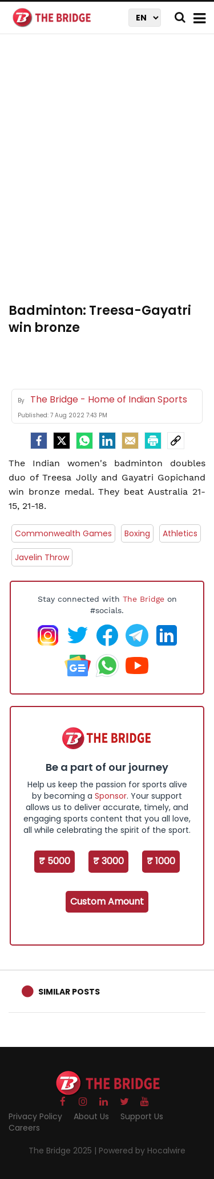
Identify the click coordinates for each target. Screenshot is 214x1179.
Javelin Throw (42, 557)
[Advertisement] (107, 175)
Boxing (137, 533)
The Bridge (143, 598)
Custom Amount (107, 901)
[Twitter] (61, 440)
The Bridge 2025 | (64, 1150)
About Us (91, 1116)
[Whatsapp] (84, 440)
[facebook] (38, 440)
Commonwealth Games (63, 533)
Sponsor (111, 796)
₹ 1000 (161, 861)
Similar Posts (69, 991)
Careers (24, 1127)
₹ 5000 (54, 861)
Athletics (180, 533)
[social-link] (175, 440)
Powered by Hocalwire (142, 1150)
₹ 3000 (108, 861)
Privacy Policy (35, 1116)
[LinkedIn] (107, 440)
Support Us (141, 1116)
